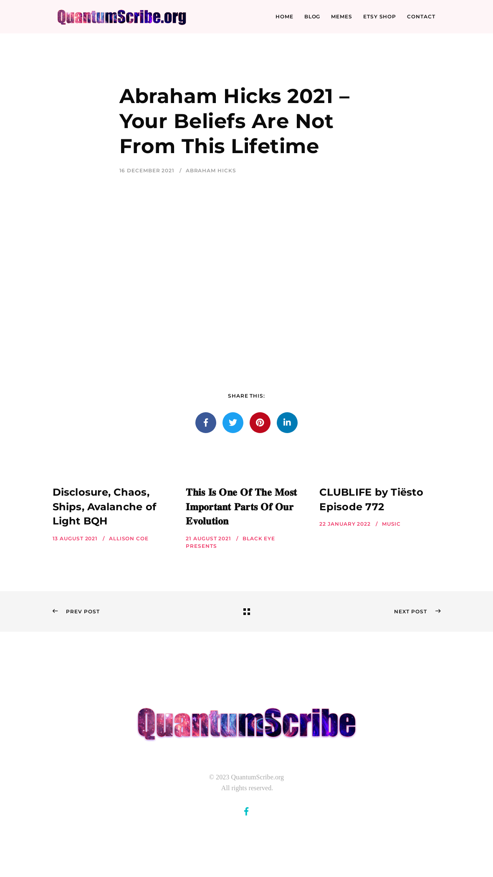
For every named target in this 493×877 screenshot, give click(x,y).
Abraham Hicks (211, 170)
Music (391, 524)
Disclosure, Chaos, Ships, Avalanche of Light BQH (105, 506)
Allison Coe (129, 538)
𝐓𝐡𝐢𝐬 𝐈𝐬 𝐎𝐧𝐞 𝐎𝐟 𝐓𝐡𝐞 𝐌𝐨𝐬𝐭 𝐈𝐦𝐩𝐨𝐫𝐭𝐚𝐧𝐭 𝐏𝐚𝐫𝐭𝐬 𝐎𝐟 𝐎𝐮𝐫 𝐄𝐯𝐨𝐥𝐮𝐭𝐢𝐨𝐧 (241, 506)
